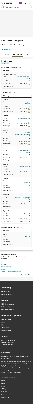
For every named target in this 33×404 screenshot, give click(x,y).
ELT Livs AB (27, 213)
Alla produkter (5, 328)
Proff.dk (3, 383)
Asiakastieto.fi (5, 397)
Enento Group (5, 358)
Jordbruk (4, 269)
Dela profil (6, 49)
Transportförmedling (7, 262)
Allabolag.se (4, 389)
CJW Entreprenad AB (24, 118)
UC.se (2, 394)
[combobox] (18, 7)
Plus (2, 325)
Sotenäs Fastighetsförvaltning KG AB (22, 134)
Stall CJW (27, 236)
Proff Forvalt (4, 391)
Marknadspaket (6, 319)
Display (3, 322)
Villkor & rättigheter (7, 307)
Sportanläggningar (6, 266)
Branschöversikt (6, 330)
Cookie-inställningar (7, 309)
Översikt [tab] (7, 54)
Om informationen (6, 294)
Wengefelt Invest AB (24, 166)
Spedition (4, 264)
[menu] (29, 3)
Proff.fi (3, 386)
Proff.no (3, 380)
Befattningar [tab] (17, 54)
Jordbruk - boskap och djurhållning (11, 271)
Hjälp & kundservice (7, 304)
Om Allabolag (5, 291)
